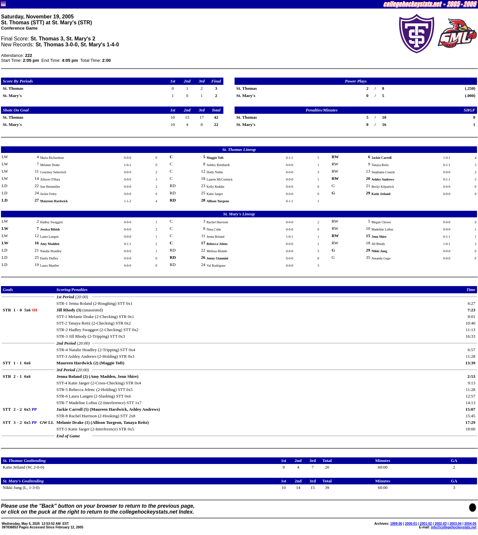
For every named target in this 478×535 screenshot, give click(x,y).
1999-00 (396, 523)
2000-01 (411, 523)
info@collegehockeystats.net (453, 527)
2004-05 (470, 523)
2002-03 (441, 523)
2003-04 (455, 523)
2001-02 (426, 523)
